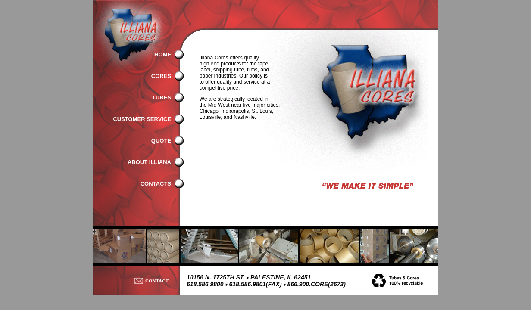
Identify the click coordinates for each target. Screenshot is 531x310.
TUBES (161, 97)
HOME (162, 54)
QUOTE (161, 140)
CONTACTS (156, 183)
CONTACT (157, 280)
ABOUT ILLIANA (149, 162)
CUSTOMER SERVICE (142, 119)
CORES (161, 76)
